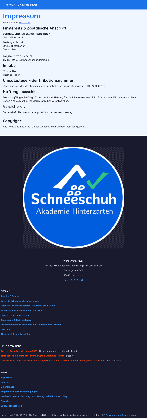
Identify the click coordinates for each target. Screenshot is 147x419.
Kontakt (5, 382)
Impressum (6, 377)
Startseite (24, 22)
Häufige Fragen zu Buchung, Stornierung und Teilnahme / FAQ (34, 396)
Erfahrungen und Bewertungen (119, 415)
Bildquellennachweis (11, 405)
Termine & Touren (10, 296)
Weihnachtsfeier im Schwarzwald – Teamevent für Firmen (31, 324)
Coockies (5, 401)
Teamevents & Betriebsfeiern (16, 320)
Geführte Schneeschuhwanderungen (20, 301)
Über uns (5, 329)
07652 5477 (71, 279)
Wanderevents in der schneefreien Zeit (21, 310)
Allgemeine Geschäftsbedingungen (19, 391)
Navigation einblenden (22, 4)
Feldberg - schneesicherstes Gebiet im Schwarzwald (28, 305)
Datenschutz (7, 386)
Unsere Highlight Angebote (15, 315)
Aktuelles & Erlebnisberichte (16, 334)
